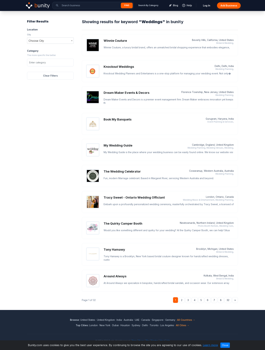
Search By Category (148, 5)
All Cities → (182, 325)
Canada (145, 319)
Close (225, 345)
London (93, 325)
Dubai (115, 325)
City (29, 34)
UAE (137, 319)
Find (126, 5)
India (119, 319)
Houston (125, 325)
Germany (170, 319)
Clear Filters (50, 75)
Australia (128, 319)
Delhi (145, 325)
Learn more (210, 345)
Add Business (228, 5)
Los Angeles (167, 325)
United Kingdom (106, 319)
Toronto (154, 325)
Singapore (157, 319)
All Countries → (186, 319)
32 (228, 300)
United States (87, 319)
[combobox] (50, 40)
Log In (206, 5)
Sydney (136, 325)
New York (105, 325)
